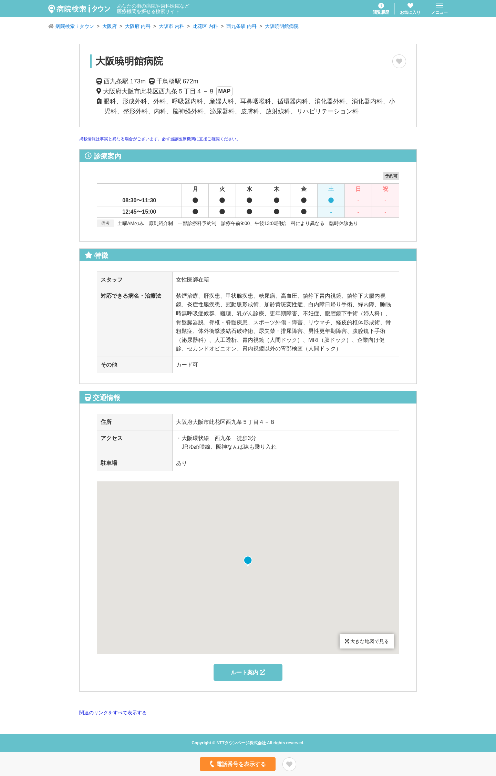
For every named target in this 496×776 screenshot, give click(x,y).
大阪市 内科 (171, 26)
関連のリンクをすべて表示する (113, 712)
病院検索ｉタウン (74, 26)
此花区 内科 (205, 26)
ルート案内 (248, 672)
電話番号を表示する (237, 764)
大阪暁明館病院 (282, 26)
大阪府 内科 (138, 26)
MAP (224, 91)
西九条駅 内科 (241, 26)
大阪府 (109, 26)
